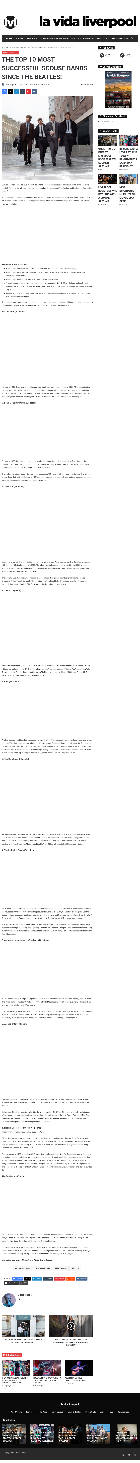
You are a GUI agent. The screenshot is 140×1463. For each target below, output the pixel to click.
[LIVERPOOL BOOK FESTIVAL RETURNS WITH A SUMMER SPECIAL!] (107, 179)
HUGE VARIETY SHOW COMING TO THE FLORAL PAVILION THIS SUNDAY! (47, 1379)
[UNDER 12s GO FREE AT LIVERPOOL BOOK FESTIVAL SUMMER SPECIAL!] (107, 140)
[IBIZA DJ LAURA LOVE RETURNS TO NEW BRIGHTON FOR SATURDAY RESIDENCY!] (16, 1367)
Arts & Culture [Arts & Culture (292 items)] (14, 1411)
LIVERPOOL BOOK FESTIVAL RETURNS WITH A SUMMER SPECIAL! (107, 194)
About (19, 38)
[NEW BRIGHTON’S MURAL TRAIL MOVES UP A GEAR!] (128, 179)
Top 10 (76, 1268)
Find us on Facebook (105, 122)
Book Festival (120, 38)
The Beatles (61, 1268)
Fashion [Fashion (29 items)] (31, 1411)
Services (32, 38)
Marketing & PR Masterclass (57, 38)
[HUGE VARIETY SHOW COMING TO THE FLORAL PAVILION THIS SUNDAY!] (47, 1367)
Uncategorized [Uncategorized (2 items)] (76, 1417)
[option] (14, 1440)
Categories (85, 38)
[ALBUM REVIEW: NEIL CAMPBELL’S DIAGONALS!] (79, 1367)
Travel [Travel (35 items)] (59, 1417)
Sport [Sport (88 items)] (130, 1411)
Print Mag (102, 38)
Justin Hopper (11, 85)
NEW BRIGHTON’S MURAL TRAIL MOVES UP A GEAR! (127, 194)
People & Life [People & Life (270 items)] (115, 1411)
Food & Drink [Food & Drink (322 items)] (48, 1411)
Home (9, 38)
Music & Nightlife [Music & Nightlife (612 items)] (93, 1411)
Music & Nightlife (16, 47)
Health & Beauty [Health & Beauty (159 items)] (69, 1411)
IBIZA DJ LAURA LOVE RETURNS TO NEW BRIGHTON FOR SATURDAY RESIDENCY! (15, 1379)
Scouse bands (43, 1268)
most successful (23, 1268)
